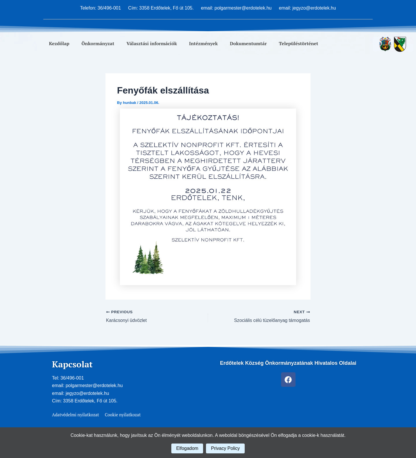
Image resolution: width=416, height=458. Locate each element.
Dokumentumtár (248, 43)
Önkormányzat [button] (97, 43)
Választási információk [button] (152, 43)
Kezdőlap (59, 43)
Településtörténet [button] (298, 43)
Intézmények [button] (203, 43)
